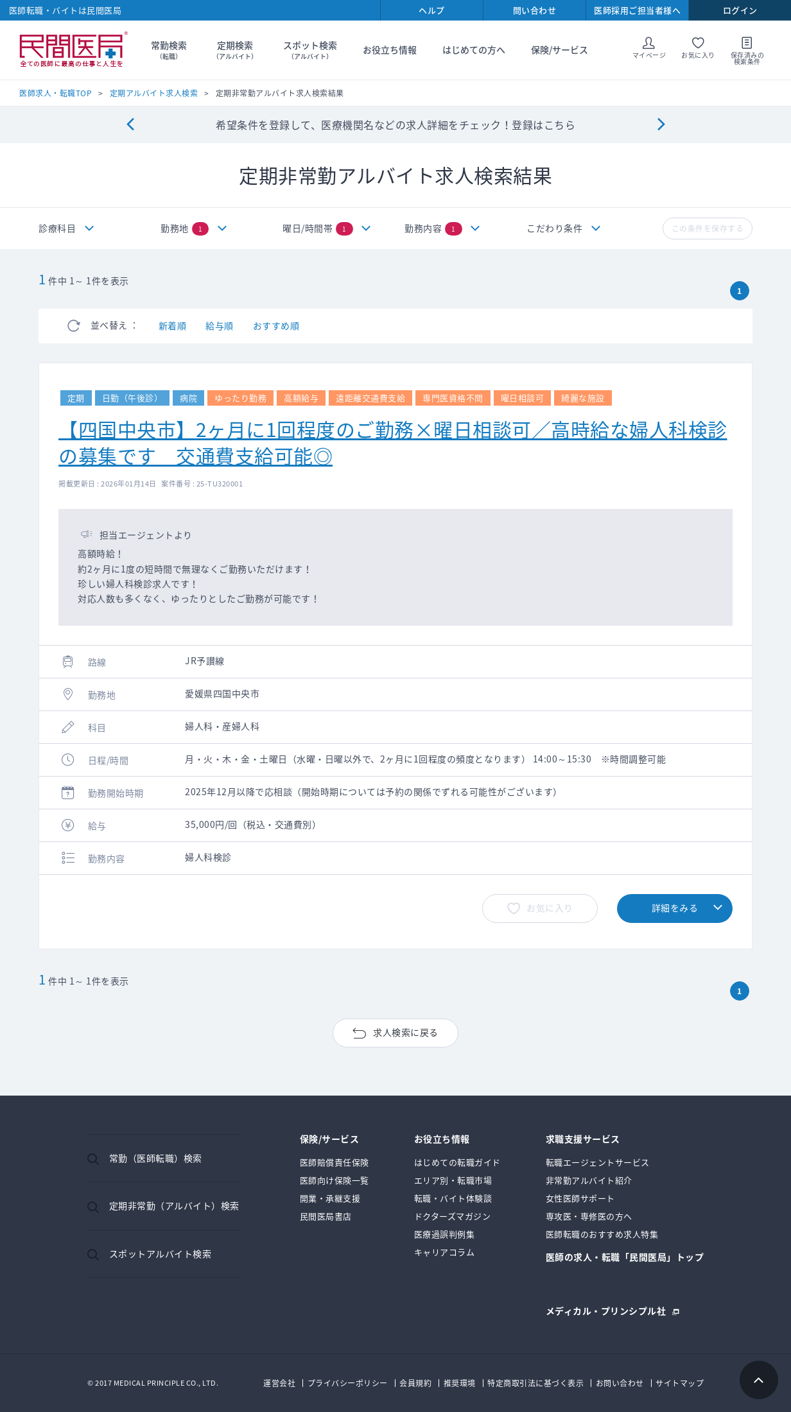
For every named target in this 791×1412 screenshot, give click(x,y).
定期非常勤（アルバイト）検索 (174, 1205)
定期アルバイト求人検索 (154, 93)
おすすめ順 (276, 325)
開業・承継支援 (330, 1198)
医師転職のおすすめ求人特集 (602, 1234)
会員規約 (415, 1383)
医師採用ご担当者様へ (637, 10)
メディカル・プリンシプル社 (606, 1309)
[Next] (661, 124)
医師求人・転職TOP (55, 93)
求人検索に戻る (406, 1032)
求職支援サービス (583, 1139)
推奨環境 (460, 1383)
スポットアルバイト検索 (160, 1253)
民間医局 (73, 50)
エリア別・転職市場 (453, 1180)
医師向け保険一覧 (334, 1180)
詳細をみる (675, 907)
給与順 (219, 325)
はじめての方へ (473, 49)
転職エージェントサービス (598, 1162)
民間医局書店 (326, 1216)
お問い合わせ (620, 1383)
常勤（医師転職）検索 (155, 1157)
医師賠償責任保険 (334, 1162)
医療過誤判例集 (444, 1234)
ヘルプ (432, 10)
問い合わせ (535, 10)
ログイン (740, 10)
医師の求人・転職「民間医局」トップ (625, 1257)
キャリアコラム (444, 1252)
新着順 (173, 325)
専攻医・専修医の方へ (589, 1216)
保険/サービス (559, 49)
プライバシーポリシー (348, 1383)
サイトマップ (680, 1383)
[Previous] (130, 124)
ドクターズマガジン (452, 1216)
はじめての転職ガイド (457, 1162)
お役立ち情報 (390, 49)
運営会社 (279, 1383)
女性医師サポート (580, 1198)
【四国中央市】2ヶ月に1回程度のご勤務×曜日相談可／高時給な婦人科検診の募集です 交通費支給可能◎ (392, 442)
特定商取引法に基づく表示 (535, 1383)
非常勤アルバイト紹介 (589, 1180)
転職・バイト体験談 (453, 1198)
